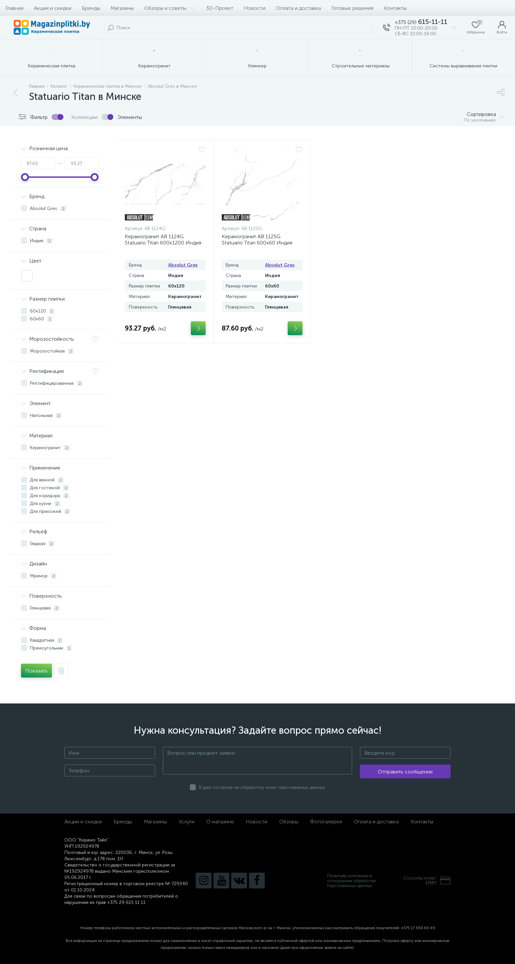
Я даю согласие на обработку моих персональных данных (262, 787)
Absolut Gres (183, 265)
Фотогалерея (326, 821)
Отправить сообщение (405, 772)
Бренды (91, 8)
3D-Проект (219, 8)
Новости (254, 8)
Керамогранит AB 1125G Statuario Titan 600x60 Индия (257, 239)
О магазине (220, 821)
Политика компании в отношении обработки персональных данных (351, 880)
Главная (14, 8)
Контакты (395, 8)
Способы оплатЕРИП (427, 880)
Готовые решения (352, 8)
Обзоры (288, 821)
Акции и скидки (52, 8)
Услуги (186, 821)
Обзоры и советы (169, 8)
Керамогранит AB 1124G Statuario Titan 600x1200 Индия (163, 239)
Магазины (122, 8)
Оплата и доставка (298, 8)
